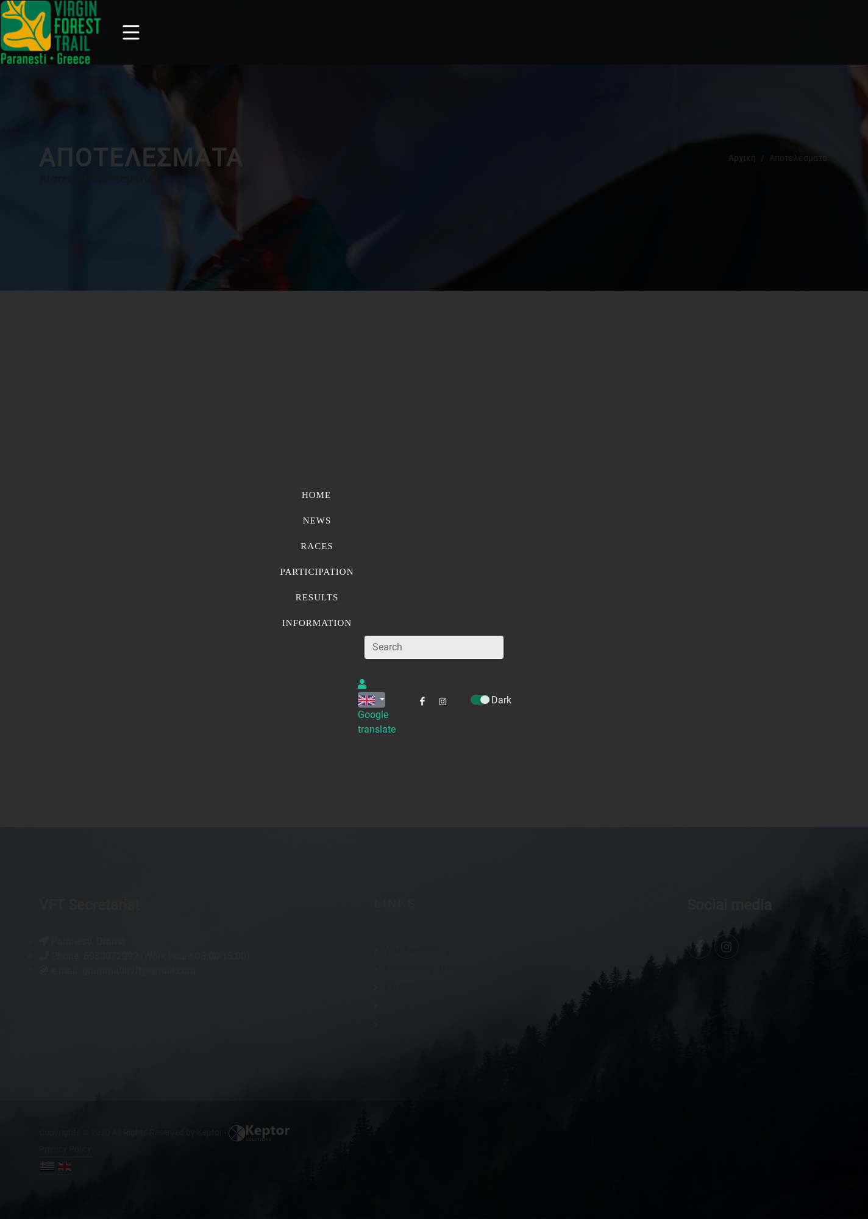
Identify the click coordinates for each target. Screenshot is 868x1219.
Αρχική (742, 157)
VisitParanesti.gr (418, 949)
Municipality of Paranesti (435, 967)
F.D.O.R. (399, 986)
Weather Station (417, 1023)
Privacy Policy (65, 1149)
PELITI (398, 1005)
